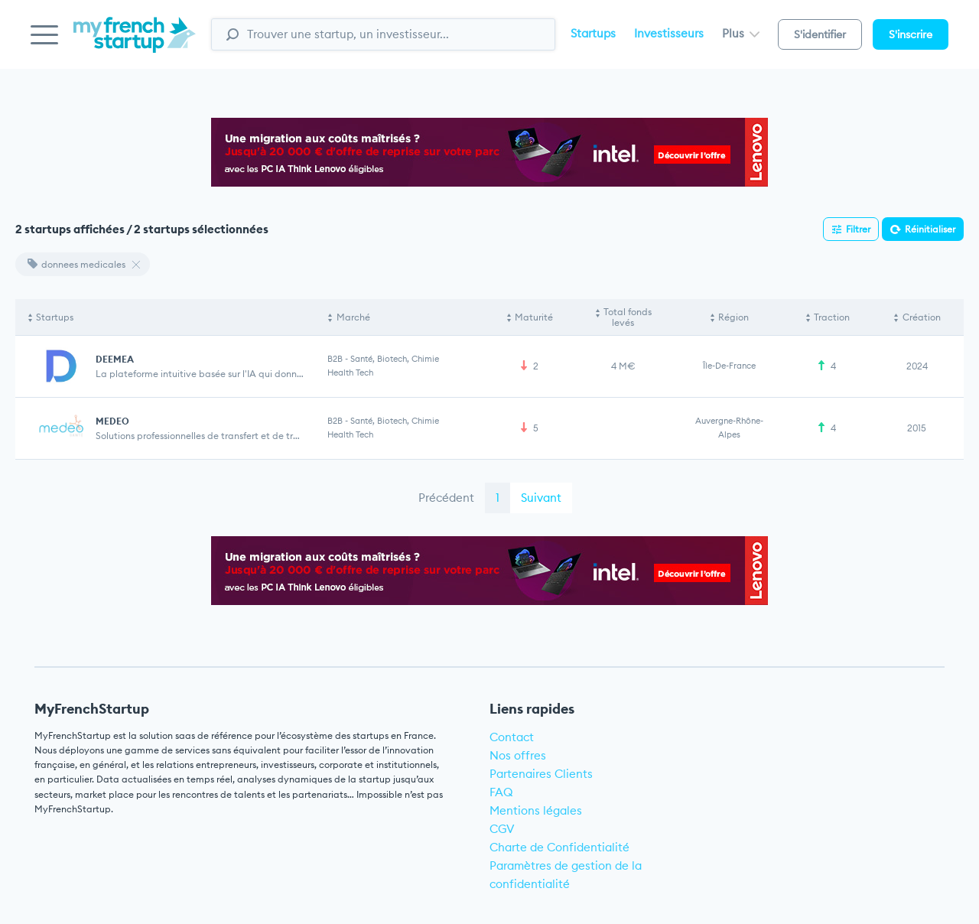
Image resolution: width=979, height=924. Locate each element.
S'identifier (820, 34)
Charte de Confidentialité (559, 847)
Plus (740, 33)
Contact (512, 737)
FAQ (501, 792)
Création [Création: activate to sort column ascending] (922, 317)
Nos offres (518, 755)
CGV (502, 829)
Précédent (446, 497)
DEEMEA (115, 359)
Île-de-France (729, 365)
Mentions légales (536, 810)
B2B (335, 358)
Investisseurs (669, 33)
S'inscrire (910, 34)
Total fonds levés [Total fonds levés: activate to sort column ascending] (627, 317)
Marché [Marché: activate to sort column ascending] (353, 317)
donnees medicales (76, 264)
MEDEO (112, 421)
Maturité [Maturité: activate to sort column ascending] (534, 317)
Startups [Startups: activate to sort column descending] (54, 317)
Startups (593, 33)
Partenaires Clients (541, 773)
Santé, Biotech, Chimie (394, 358)
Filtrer (858, 229)
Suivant (541, 497)
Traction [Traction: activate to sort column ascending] (832, 317)
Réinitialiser (930, 229)
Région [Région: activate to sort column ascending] (733, 317)
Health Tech (350, 372)
